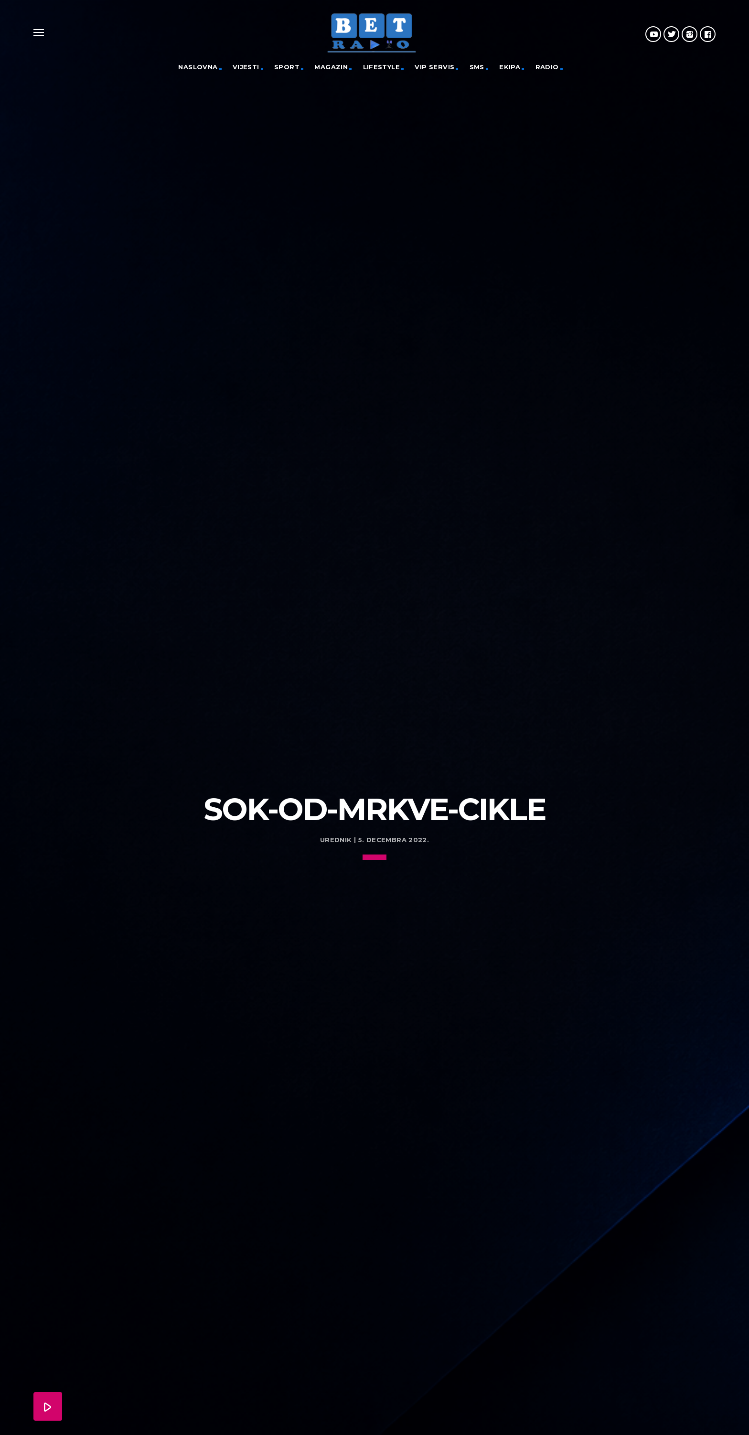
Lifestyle (381, 67)
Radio (547, 67)
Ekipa (509, 67)
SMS (477, 67)
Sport (287, 67)
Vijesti (246, 67)
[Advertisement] (374, 691)
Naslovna (197, 67)
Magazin (331, 67)
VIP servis (434, 67)
